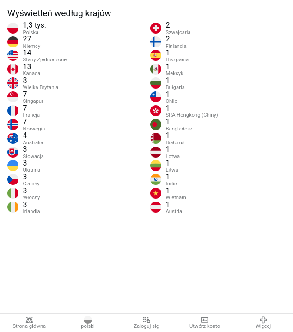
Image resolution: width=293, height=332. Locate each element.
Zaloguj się (146, 323)
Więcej (263, 323)
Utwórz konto (204, 323)
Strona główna (29, 323)
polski (88, 323)
